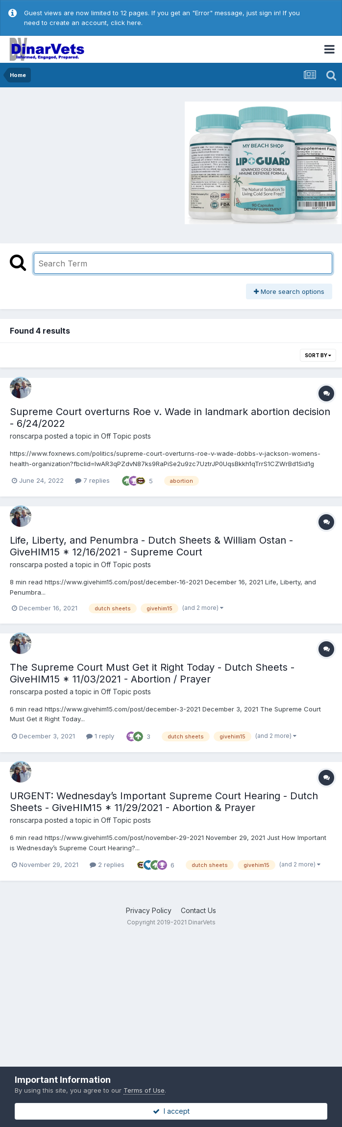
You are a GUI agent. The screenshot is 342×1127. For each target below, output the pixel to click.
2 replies (107, 864)
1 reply (100, 736)
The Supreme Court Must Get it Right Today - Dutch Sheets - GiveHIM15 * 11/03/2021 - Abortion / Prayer (152, 673)
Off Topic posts (126, 436)
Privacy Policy (148, 910)
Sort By (318, 355)
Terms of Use (144, 1090)
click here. (127, 22)
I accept (171, 1111)
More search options (289, 291)
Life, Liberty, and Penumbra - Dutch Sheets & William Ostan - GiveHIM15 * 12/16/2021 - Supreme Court (151, 546)
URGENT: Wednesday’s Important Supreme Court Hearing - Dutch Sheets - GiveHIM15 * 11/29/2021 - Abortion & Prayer (164, 801)
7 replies (92, 480)
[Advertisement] (87, 161)
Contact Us (198, 910)
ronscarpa (26, 436)
